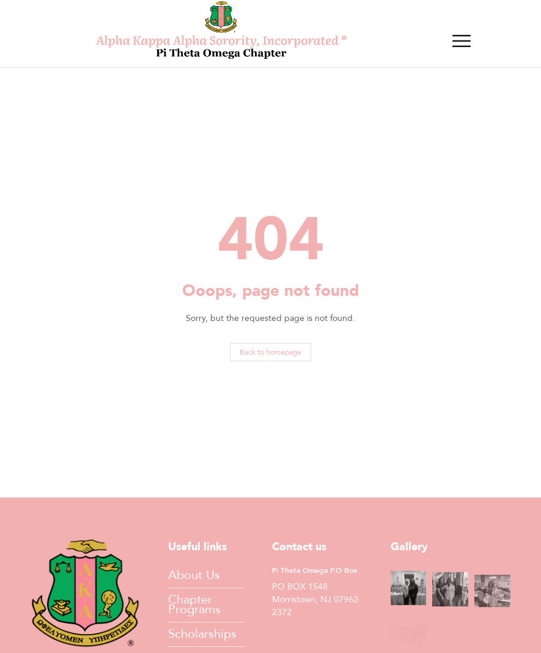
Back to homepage (270, 352)
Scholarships (202, 633)
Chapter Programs (194, 604)
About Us (194, 575)
